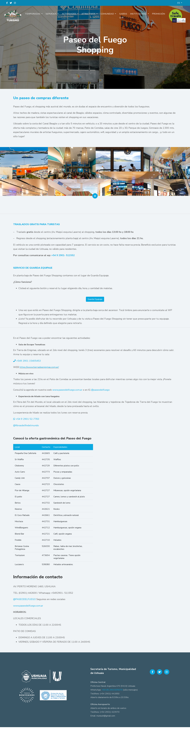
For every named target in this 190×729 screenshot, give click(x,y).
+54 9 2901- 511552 (63, 257)
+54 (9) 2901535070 (112, 691)
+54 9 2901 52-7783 (27, 420)
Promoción (154, 15)
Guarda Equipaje (95, 301)
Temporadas (36, 15)
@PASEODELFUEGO (24, 601)
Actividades (70, 15)
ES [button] (178, 2)
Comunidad (107, 15)
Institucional (136, 15)
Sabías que (121, 17)
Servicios (54, 15)
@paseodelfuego (100, 391)
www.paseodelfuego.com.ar (67, 391)
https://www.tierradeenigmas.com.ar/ (39, 369)
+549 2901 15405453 (28, 362)
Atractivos (89, 15)
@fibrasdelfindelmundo (26, 427)
